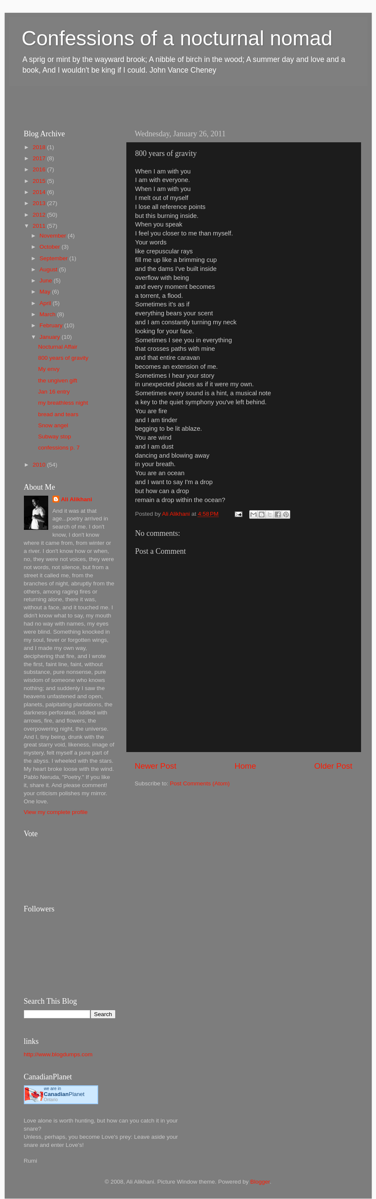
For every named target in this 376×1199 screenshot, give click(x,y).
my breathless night (63, 403)
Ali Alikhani (76, 499)
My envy (48, 369)
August (49, 269)
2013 (39, 203)
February (52, 325)
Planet (64, 1094)
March (48, 314)
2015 (39, 181)
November (54, 235)
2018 (39, 147)
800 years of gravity (63, 358)
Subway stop (54, 436)
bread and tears (58, 414)
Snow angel (53, 425)
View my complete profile (56, 812)
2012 (39, 215)
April (46, 303)
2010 (39, 464)
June (47, 280)
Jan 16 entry (54, 391)
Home (245, 765)
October (51, 247)
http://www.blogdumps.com (58, 1054)
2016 (39, 169)
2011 (39, 226)
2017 (39, 158)
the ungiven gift (57, 380)
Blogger (260, 1181)
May (46, 291)
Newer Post (156, 765)
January (51, 337)
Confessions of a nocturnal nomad (177, 38)
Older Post (333, 765)
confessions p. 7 (59, 447)
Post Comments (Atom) (200, 783)
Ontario (51, 1099)
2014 (39, 192)
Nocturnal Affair (57, 347)
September (55, 258)
